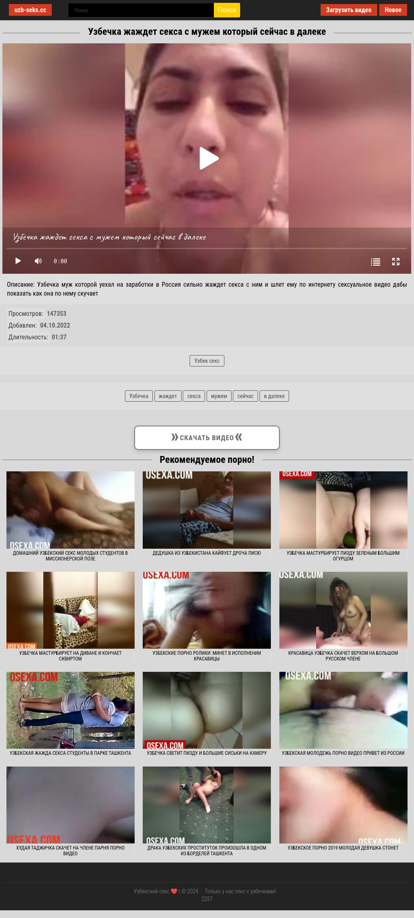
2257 (206, 899)
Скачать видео (207, 436)
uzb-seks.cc (30, 10)
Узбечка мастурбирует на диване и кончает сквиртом (70, 656)
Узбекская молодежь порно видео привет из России (343, 753)
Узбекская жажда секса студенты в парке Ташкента (70, 753)
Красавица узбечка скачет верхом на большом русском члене (343, 656)
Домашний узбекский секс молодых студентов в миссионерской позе (70, 556)
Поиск (227, 9)
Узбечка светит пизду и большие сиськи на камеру (206, 753)
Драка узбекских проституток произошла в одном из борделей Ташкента (207, 850)
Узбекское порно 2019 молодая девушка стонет (343, 848)
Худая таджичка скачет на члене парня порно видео (70, 850)
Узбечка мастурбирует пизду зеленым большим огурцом (343, 556)
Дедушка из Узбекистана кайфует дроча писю (207, 553)
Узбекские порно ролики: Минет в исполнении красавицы (206, 656)
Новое (393, 10)
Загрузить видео (349, 10)
